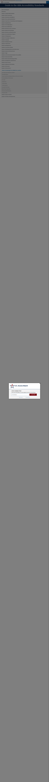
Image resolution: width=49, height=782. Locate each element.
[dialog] (24, 391)
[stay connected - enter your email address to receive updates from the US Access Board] (20, 395)
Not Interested (21, 397)
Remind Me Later (28, 397)
